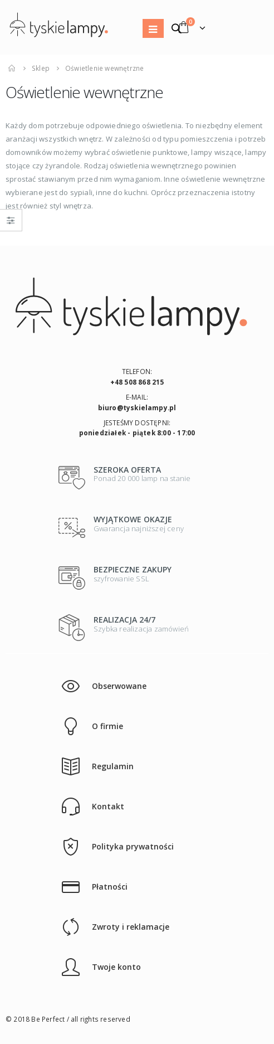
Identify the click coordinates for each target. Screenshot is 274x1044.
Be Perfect (48, 1018)
